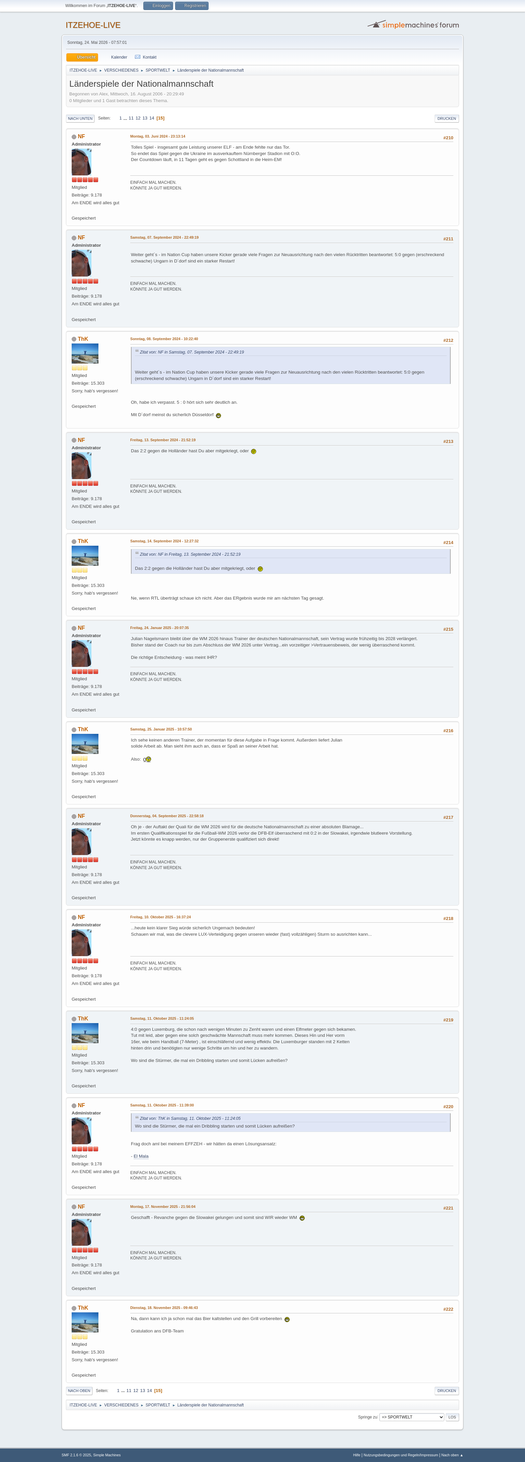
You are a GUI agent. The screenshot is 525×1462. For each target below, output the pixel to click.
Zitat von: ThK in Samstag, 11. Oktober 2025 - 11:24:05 (190, 1118)
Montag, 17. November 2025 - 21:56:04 (163, 1207)
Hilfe (357, 1455)
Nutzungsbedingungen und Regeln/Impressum (401, 1455)
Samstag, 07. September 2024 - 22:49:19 (164, 237)
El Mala (141, 1156)
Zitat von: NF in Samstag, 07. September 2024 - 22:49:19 (192, 352)
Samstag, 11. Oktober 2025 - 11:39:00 (162, 1105)
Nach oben (79, 1391)
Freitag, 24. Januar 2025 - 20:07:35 (159, 628)
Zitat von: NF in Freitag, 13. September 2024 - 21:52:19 (190, 554)
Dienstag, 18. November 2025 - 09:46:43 (164, 1308)
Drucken (447, 119)
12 (138, 118)
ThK (83, 339)
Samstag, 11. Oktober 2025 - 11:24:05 (162, 1018)
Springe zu (367, 1416)
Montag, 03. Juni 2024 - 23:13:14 (157, 136)
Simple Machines (107, 1455)
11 (131, 118)
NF (81, 136)
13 (144, 118)
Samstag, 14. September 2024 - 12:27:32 (164, 541)
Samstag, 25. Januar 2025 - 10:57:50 (161, 729)
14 (151, 118)
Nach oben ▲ (452, 1455)
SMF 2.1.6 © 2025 (76, 1455)
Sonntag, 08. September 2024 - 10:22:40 (164, 339)
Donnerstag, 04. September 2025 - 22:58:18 (167, 816)
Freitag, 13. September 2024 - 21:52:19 (163, 440)
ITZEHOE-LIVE (93, 24)
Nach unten (80, 119)
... (126, 118)
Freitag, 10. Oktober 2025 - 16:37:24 (160, 917)
